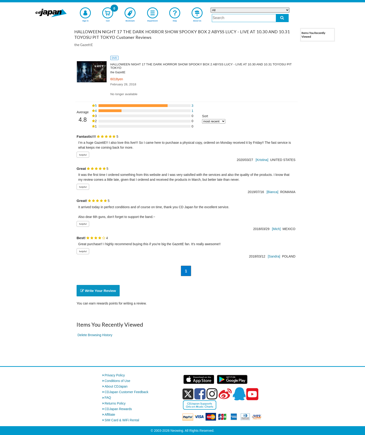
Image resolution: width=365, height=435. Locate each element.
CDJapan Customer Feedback (126, 392)
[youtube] (252, 394)
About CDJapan (116, 386)
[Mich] (276, 229)
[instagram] (212, 393)
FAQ (108, 397)
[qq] (239, 393)
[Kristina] (262, 160)
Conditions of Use (117, 381)
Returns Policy (115, 403)
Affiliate (110, 414)
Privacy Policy (115, 375)
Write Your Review (98, 291)
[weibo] (225, 393)
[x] (187, 394)
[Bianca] (272, 192)
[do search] (282, 18)
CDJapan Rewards (118, 409)
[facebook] (200, 393)
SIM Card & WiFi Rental (122, 420)
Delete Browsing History (95, 335)
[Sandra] (274, 256)
